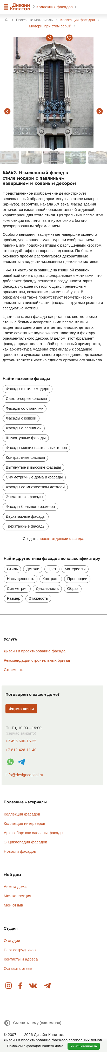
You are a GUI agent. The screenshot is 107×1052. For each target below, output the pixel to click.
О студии (12, 940)
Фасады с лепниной (24, 428)
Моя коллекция (17, 896)
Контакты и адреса (21, 959)
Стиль (12, 569)
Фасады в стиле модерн (27, 388)
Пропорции (77, 578)
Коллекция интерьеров (24, 823)
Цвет (52, 569)
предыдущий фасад (7, 111)
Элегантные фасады (24, 496)
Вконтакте (33, 986)
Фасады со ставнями (24, 408)
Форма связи (21, 708)
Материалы (75, 569)
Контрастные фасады (25, 457)
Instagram (9, 986)
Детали (32, 569)
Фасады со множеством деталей (35, 487)
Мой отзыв (13, 905)
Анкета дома (15, 886)
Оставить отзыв (18, 968)
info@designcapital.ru (24, 775)
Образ (72, 588)
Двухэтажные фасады (25, 516)
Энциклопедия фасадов (25, 842)
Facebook (20, 986)
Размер (13, 598)
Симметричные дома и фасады (34, 477)
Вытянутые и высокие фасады (33, 467)
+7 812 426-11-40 (20, 750)
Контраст (51, 578)
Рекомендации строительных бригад (37, 660)
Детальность (47, 588)
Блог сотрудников (20, 950)
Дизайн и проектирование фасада (34, 651)
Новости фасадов (20, 851)
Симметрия (17, 588)
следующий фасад (100, 111)
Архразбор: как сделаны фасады (33, 832)
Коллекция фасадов (55, 7)
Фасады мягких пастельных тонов (36, 447)
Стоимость (13, 669)
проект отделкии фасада (61, 538)
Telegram (47, 986)
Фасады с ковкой (21, 418)
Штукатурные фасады (26, 438)
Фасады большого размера (30, 506)
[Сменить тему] (32, 1022)
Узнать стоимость (83, 1046)
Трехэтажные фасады (25, 526)
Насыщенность (20, 578)
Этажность (38, 598)
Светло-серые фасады (26, 398)
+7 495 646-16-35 (20, 741)
